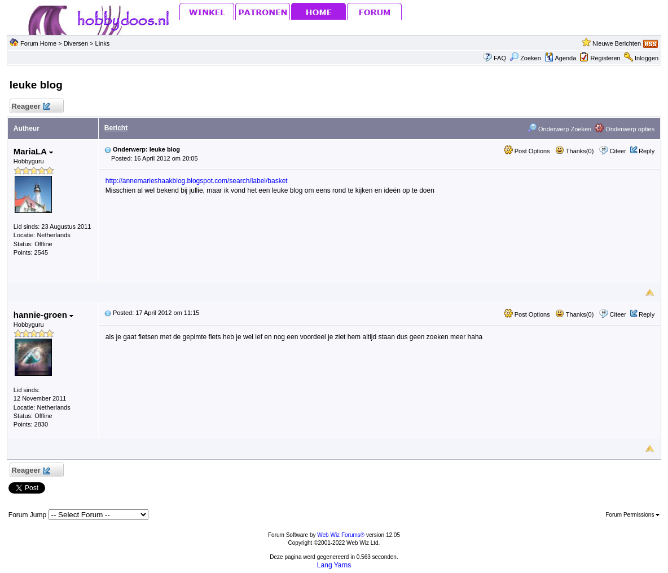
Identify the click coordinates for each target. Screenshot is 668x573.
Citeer (618, 151)
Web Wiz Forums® (340, 535)
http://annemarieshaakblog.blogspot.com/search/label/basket (197, 181)
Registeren (606, 58)
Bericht (116, 128)
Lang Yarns (334, 565)
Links (102, 43)
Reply (646, 151)
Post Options (527, 151)
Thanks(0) (574, 151)
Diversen (76, 43)
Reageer (31, 107)
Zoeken (525, 58)
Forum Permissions (632, 515)
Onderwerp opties (624, 129)
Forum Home (38, 43)
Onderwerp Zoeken (559, 129)
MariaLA (33, 151)
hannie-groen (43, 314)
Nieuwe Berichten (616, 43)
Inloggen (646, 58)
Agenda (560, 58)
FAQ (500, 58)
